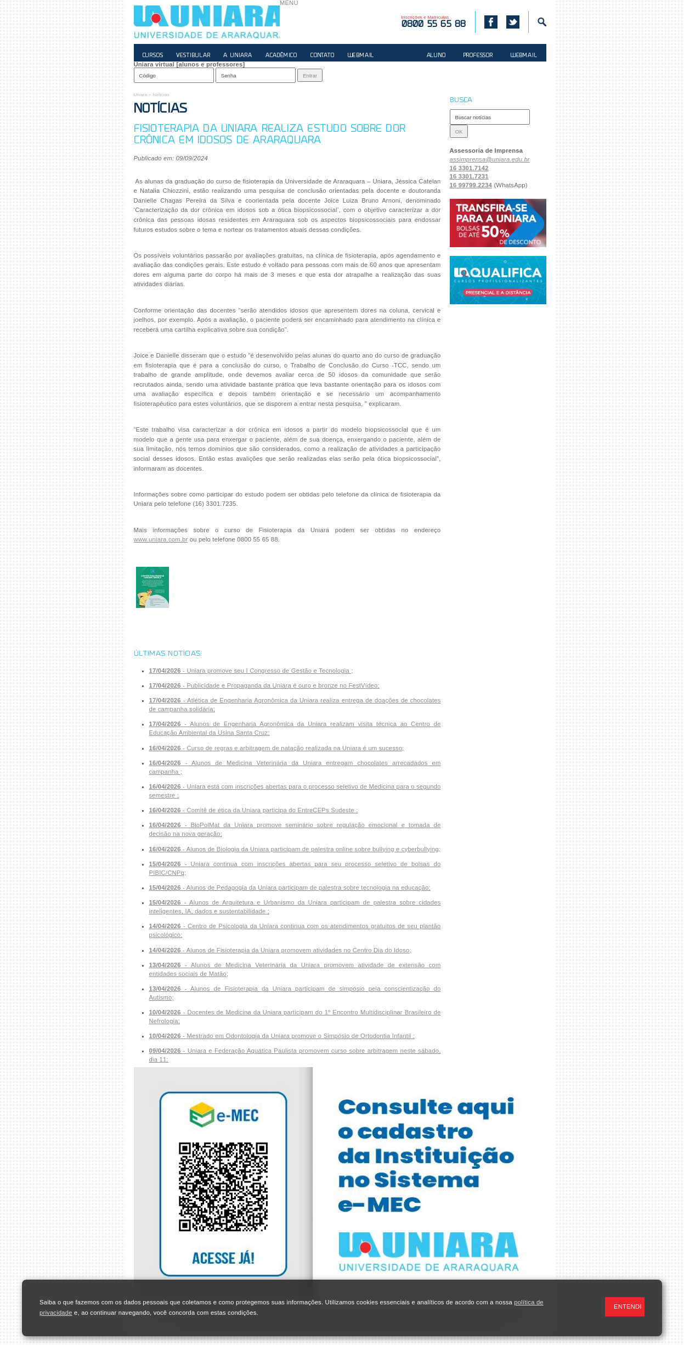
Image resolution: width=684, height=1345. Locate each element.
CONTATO (322, 55)
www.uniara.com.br (161, 539)
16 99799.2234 (471, 185)
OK (459, 132)
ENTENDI (628, 1306)
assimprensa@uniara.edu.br (490, 159)
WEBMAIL (361, 55)
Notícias (160, 94)
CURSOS (153, 55)
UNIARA (207, 22)
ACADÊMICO (281, 55)
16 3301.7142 (469, 168)
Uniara (141, 94)
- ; (251, 670)
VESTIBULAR (193, 55)
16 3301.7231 (469, 176)
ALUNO (436, 55)
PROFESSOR (478, 55)
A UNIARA (237, 55)
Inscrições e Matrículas (434, 22)
